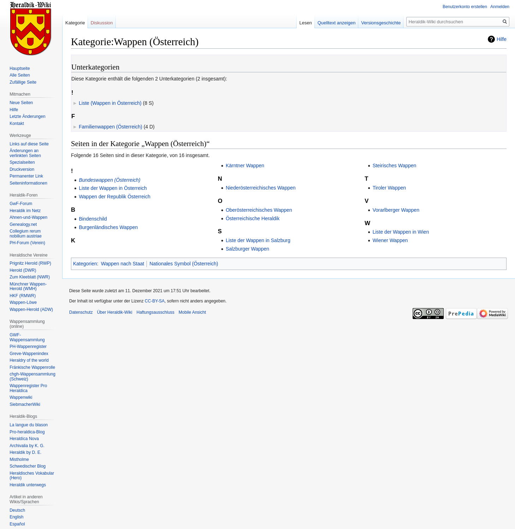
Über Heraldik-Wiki (114, 312)
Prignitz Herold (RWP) (30, 263)
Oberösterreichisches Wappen (259, 210)
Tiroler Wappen (389, 188)
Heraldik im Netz (25, 210)
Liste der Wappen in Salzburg (258, 240)
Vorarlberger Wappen (395, 210)
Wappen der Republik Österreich (114, 196)
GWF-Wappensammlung (27, 337)
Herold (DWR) (23, 270)
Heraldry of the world (29, 360)
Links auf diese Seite (29, 144)
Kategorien (85, 263)
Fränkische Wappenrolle (32, 367)
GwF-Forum (21, 203)
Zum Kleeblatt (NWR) (30, 277)
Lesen (305, 22)
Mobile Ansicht (192, 312)
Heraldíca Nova (24, 438)
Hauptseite (20, 68)
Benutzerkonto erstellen (465, 6)
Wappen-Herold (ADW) (31, 309)
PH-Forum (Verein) (27, 242)
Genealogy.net (23, 224)
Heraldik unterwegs (28, 484)
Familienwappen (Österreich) (110, 127)
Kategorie (75, 22)
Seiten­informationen (28, 183)
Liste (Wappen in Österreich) (110, 103)
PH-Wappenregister (28, 346)
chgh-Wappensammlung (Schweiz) (32, 376)
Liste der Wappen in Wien (400, 232)
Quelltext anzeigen (337, 22)
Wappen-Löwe (23, 302)
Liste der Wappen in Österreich (112, 188)
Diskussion (102, 22)
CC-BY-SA (154, 301)
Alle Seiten (20, 75)
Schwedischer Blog (28, 466)
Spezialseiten (22, 162)
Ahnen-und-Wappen (28, 217)
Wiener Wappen (390, 240)
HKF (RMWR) (23, 295)
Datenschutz (81, 312)
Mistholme (19, 459)
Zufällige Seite (23, 82)
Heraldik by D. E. (25, 452)
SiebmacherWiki (25, 404)
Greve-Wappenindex (29, 353)
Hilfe (502, 39)
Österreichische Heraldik (253, 218)
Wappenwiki (21, 397)
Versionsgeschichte (381, 22)
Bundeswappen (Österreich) (109, 180)
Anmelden (499, 6)
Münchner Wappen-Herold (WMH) (28, 286)
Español (17, 524)
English (16, 517)
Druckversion (22, 169)
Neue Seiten (21, 102)
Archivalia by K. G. (27, 445)
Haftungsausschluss (155, 312)
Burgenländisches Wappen (108, 227)
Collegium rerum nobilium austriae (26, 234)
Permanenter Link (26, 176)
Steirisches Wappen (394, 165)
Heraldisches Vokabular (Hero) (32, 476)
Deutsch (17, 510)
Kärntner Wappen (245, 165)
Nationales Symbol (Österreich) (183, 263)
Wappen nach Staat (122, 263)
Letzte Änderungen (27, 116)
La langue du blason (29, 424)
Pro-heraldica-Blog (27, 431)
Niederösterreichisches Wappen (260, 188)
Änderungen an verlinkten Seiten (25, 153)
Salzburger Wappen (247, 249)
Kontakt (17, 123)
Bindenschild (93, 219)
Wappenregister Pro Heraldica (28, 388)
